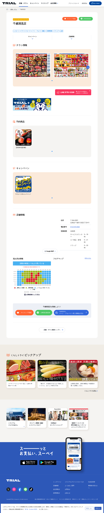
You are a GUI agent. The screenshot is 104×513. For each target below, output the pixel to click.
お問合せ (67, 489)
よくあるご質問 (69, 485)
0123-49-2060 (75, 227)
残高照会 (84, 3)
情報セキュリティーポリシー (90, 499)
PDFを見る (88, 258)
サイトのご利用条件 (65, 499)
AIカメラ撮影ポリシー (52, 499)
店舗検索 (56, 485)
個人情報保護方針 (40, 499)
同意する (97, 508)
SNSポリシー (76, 499)
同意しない (89, 508)
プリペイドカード (73, 3)
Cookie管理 (91, 482)
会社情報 (56, 489)
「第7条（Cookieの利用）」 (31, 509)
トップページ (57, 482)
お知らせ (67, 493)
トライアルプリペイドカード (74, 482)
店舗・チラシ (13, 9)
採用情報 (56, 493)
